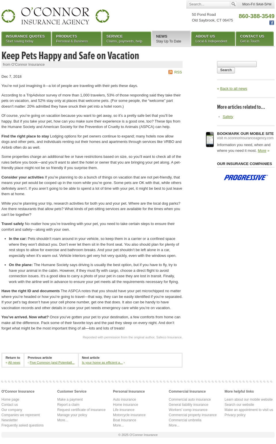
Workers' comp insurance (188, 410)
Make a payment (70, 400)
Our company (11, 410)
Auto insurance (124, 400)
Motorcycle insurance (129, 415)
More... (62, 420)
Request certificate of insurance (81, 410)
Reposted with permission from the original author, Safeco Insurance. (133, 337)
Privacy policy (235, 415)
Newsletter (9, 420)
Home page (10, 400)
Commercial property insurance (193, 415)
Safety (228, 117)
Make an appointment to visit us (249, 410)
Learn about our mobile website (249, 400)
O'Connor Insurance (55, 16)
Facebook (272, 22)
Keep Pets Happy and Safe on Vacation (70, 55)
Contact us (9, 405)
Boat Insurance (124, 420)
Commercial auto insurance (190, 400)
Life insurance (124, 410)
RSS (178, 72)
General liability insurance (188, 405)
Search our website (239, 405)
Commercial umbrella (185, 420)
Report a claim (68, 405)
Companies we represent (20, 415)
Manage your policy (72, 415)
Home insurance (125, 405)
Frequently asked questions (22, 425)
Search (226, 70)
